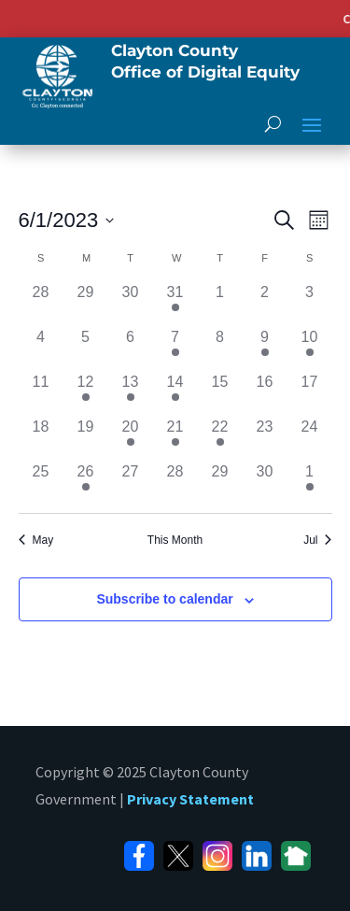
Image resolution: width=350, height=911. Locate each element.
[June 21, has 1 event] (175, 438)
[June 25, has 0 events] (41, 483)
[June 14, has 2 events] (175, 393)
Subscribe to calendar (164, 598)
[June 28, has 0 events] (175, 483)
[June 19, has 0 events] (85, 438)
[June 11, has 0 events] (41, 393)
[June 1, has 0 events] (220, 303)
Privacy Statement (190, 799)
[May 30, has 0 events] (130, 303)
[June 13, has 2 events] (130, 393)
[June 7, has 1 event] (175, 348)
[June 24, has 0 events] (309, 438)
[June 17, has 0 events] (309, 393)
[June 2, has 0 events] (265, 303)
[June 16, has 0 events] (265, 393)
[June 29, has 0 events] (220, 483)
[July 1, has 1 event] (309, 483)
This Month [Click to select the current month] (175, 540)
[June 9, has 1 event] (265, 348)
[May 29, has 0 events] (85, 303)
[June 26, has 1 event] (85, 483)
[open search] (273, 123)
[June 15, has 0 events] (220, 393)
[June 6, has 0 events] (130, 348)
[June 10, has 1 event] (309, 348)
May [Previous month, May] (36, 540)
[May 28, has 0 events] (41, 303)
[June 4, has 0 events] (41, 348)
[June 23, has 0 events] (265, 438)
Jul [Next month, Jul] (317, 540)
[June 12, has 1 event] (85, 393)
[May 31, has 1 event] (175, 303)
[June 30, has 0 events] (265, 483)
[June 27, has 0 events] (130, 483)
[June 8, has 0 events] (220, 348)
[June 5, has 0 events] (85, 348)
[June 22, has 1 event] (220, 438)
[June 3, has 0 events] (309, 303)
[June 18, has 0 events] (41, 438)
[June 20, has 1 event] (130, 438)
